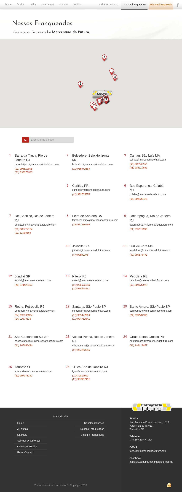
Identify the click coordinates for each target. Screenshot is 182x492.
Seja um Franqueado (92, 434)
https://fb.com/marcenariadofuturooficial (151, 461)
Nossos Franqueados (92, 428)
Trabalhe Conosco (94, 423)
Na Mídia (22, 434)
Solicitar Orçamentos (28, 440)
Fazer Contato (25, 452)
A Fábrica (22, 428)
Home (20, 423)
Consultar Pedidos (27, 446)
